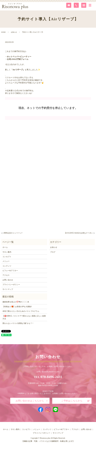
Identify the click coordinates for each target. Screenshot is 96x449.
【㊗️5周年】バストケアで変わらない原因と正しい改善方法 (24, 317)
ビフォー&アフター (10, 271)
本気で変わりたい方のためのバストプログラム (20, 311)
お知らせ (14, 32)
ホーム (5, 247)
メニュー (6, 261)
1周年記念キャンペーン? (12, 233)
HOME (3, 32)
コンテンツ (6, 266)
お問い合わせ (7, 280)
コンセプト (6, 257)
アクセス (6, 275)
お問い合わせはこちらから (30, 401)
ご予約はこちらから (71, 401)
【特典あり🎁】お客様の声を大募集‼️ (17, 307)
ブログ (52, 252)
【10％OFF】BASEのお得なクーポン (78, 233)
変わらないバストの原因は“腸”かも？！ (18, 323)
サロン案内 (6, 252)
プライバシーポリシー (11, 285)
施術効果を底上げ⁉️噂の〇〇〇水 (15, 302)
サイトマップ (7, 289)
